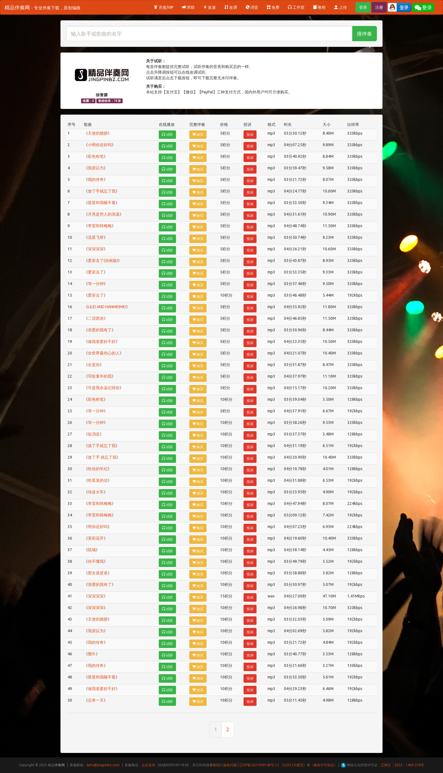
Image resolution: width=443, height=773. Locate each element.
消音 (252, 7)
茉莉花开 (96, 538)
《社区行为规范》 (293, 765)
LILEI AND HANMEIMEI (107, 307)
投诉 (250, 134)
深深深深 (96, 249)
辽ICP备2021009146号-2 (258, 765)
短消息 (94, 434)
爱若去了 (96, 272)
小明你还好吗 (100, 145)
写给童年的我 (100, 376)
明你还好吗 (98, 526)
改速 (209, 7)
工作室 (296, 7)
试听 (167, 134)
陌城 (92, 550)
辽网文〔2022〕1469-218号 (402, 765)
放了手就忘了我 (102, 191)
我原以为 (96, 168)
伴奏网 (60, 765)
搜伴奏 (364, 33)
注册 (379, 7)
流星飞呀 (96, 237)
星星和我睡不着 (102, 202)
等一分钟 (96, 283)
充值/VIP (163, 7)
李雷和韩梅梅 (100, 226)
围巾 (92, 654)
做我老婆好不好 (102, 341)
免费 (273, 7)
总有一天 (96, 700)
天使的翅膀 (98, 133)
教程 (319, 7)
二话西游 (96, 318)
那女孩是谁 (98, 573)
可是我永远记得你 (104, 388)
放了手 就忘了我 (102, 457)
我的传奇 (96, 179)
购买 (197, 134)
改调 (230, 7)
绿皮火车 (96, 492)
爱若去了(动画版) (103, 260)
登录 (363, 7)
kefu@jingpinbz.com (103, 765)
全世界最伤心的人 (104, 353)
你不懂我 (96, 561)
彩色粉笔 (96, 156)
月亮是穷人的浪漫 (104, 214)
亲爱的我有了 (100, 330)
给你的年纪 (98, 469)
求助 (188, 7)
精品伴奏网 (43, 7)
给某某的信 (98, 480)
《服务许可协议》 (323, 765)
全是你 (94, 364)
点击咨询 (148, 765)
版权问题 (230, 765)
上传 (340, 7)
